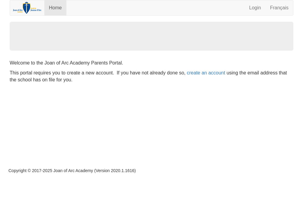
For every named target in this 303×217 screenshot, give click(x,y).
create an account (206, 72)
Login (255, 7)
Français (279, 7)
